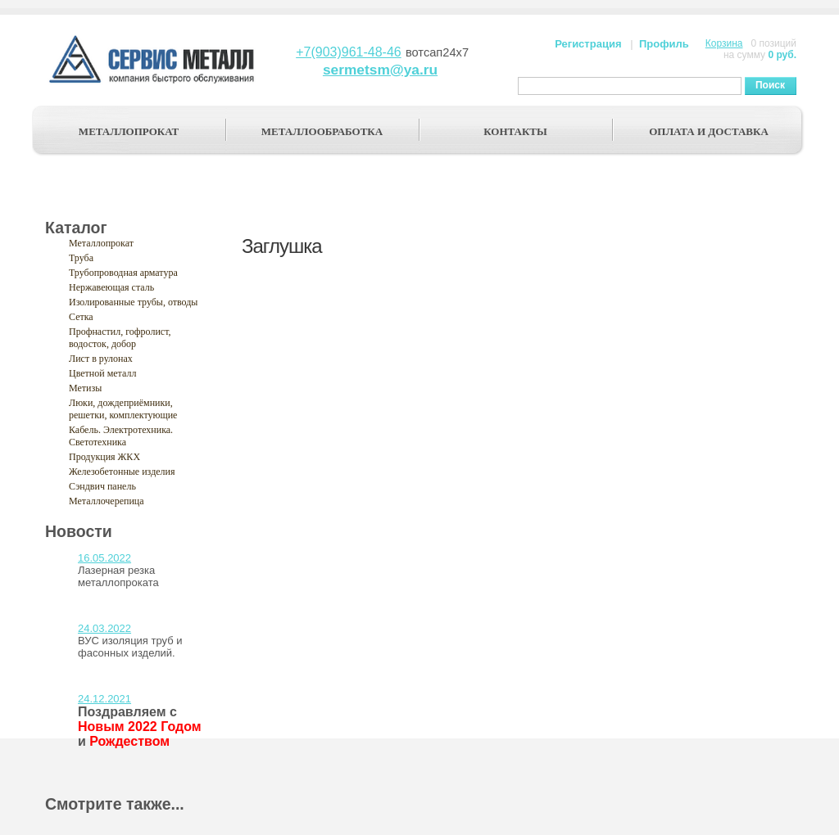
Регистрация (588, 44)
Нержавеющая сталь (111, 287)
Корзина (724, 43)
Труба (81, 258)
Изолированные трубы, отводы (133, 302)
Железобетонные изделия (122, 471)
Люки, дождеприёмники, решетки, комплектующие (123, 409)
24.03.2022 (104, 628)
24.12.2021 (104, 699)
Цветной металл (102, 373)
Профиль (664, 44)
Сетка (81, 317)
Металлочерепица (106, 501)
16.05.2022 (104, 558)
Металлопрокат (101, 243)
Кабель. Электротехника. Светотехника (121, 436)
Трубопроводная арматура (123, 272)
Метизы (85, 388)
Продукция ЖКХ (104, 457)
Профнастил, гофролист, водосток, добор (120, 338)
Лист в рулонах (101, 358)
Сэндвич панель (102, 486)
